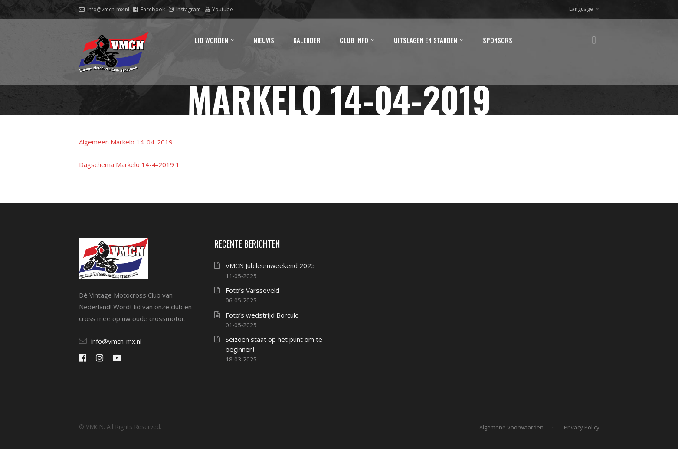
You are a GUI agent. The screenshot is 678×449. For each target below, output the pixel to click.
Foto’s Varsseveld (252, 290)
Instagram (185, 9)
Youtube (219, 9)
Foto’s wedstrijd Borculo (262, 315)
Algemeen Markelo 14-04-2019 (126, 142)
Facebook (149, 9)
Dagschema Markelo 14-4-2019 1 (129, 164)
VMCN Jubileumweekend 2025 (270, 265)
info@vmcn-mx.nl (104, 9)
